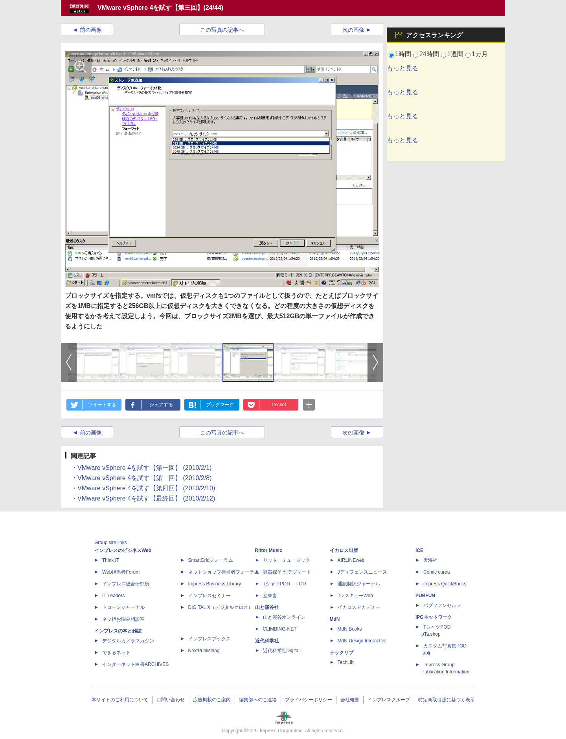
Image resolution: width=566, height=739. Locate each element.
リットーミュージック (286, 560)
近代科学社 (267, 641)
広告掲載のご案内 (212, 699)
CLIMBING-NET (280, 629)
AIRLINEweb (351, 560)
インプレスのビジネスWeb (122, 550)
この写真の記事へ (222, 30)
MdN (335, 619)
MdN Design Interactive (362, 641)
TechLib (346, 662)
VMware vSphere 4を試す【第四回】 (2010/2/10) (146, 488)
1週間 (455, 54)
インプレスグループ (389, 699)
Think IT (110, 560)
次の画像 (353, 30)
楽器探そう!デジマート (287, 572)
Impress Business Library (214, 584)
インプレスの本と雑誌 (118, 631)
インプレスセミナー (209, 595)
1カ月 (480, 54)
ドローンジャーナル (123, 607)
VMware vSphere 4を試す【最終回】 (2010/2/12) (146, 498)
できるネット (116, 652)
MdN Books (350, 629)
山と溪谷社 (267, 607)
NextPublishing (204, 650)
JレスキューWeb (355, 595)
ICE (419, 550)
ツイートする (102, 404)
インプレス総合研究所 (125, 584)
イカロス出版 (344, 550)
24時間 (429, 54)
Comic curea (436, 572)
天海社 (430, 560)
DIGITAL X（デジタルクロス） (220, 607)
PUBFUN (425, 595)
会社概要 (349, 699)
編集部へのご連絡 (258, 699)
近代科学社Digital (281, 650)
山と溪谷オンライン (284, 617)
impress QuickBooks (444, 584)
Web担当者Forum (121, 572)
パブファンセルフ (442, 605)
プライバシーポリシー (308, 699)
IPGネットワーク (433, 617)
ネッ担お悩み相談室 (123, 619)
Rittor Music (268, 550)
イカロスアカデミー (359, 607)
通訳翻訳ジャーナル (359, 584)
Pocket (279, 404)
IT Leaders (113, 595)
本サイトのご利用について (120, 699)
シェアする (161, 404)
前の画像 (91, 30)
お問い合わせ (170, 699)
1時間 (403, 54)
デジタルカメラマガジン (128, 641)
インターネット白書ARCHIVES (135, 664)
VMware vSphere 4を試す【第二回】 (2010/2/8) (144, 478)
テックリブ (341, 652)
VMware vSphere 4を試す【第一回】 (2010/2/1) (144, 467)
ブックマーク (220, 404)
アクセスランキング (434, 35)
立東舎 (270, 595)
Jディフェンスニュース (362, 572)
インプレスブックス (209, 639)
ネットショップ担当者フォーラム (223, 572)
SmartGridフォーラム (210, 560)
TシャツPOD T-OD (284, 584)
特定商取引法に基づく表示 (446, 699)
